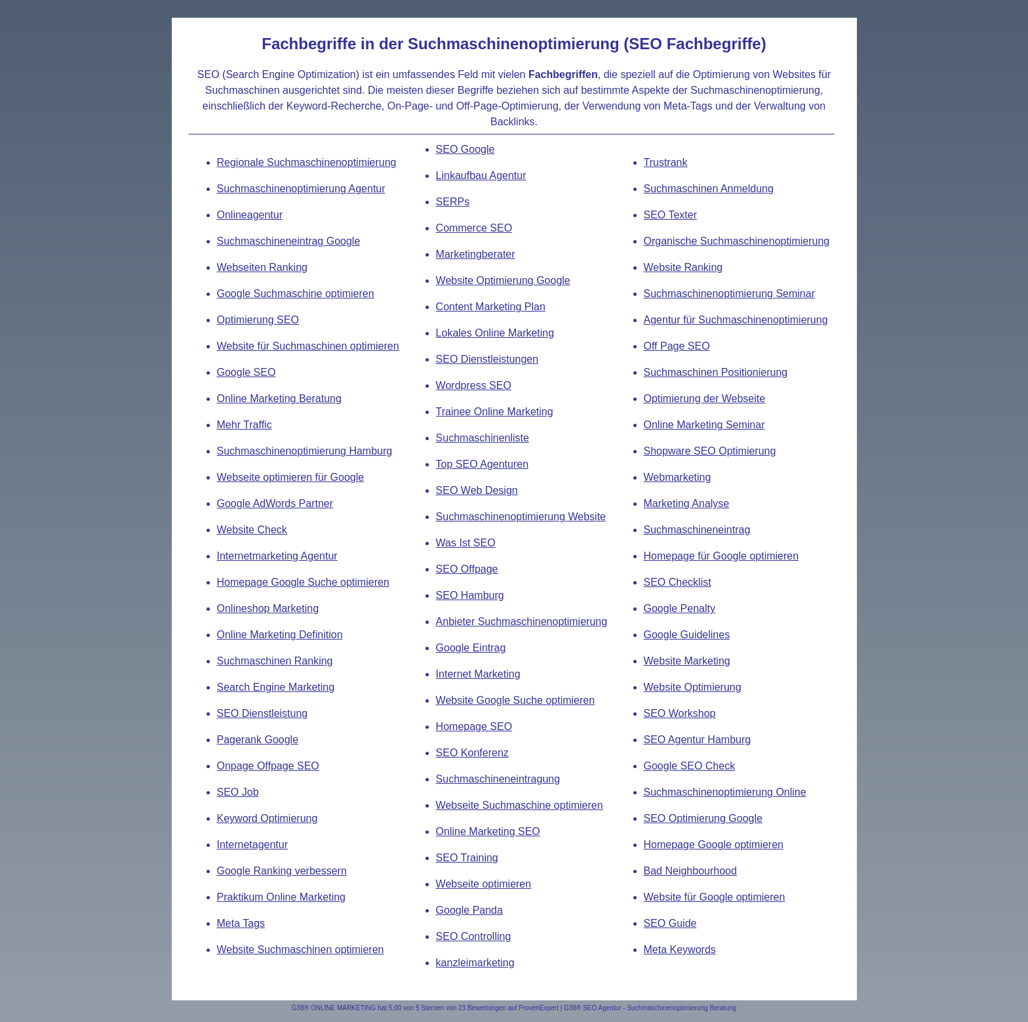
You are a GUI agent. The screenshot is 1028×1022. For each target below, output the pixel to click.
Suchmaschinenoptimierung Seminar (729, 293)
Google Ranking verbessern (282, 870)
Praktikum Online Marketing (281, 897)
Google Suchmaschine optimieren (295, 293)
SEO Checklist (677, 582)
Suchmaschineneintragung (498, 779)
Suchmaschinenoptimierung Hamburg (305, 451)
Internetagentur (252, 844)
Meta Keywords (680, 949)
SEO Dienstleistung (262, 713)
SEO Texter (671, 214)
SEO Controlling (473, 936)
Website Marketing (687, 660)
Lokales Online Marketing (495, 332)
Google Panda (469, 910)
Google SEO (246, 372)
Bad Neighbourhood (690, 870)
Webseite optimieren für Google (291, 477)
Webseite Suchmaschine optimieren (519, 805)
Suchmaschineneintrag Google (289, 241)
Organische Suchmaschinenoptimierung (737, 241)
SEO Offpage (467, 569)
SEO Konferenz (472, 752)
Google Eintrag (471, 647)
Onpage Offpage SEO (268, 765)
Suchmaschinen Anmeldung (709, 188)
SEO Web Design (477, 490)
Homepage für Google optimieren (721, 556)
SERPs (453, 201)
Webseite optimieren (484, 883)
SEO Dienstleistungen (487, 359)
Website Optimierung (692, 687)
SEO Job (238, 792)
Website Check (252, 529)
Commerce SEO (474, 228)
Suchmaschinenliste (482, 437)
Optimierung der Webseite (705, 398)
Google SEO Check (690, 765)
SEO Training (467, 857)
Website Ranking (683, 267)
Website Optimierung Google (503, 280)
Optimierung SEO (258, 319)
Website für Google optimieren (714, 897)
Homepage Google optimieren (713, 844)
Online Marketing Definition (280, 634)
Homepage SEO (474, 726)
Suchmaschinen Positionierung (716, 372)
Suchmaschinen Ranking (275, 660)
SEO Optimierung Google (703, 818)
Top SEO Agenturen (482, 464)
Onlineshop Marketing (268, 608)
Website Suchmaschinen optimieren (300, 949)
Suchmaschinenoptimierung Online (725, 792)
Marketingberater (475, 254)
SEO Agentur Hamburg (697, 739)
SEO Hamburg (470, 595)
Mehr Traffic (244, 424)
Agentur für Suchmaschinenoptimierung (736, 319)
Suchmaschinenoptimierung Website (521, 516)
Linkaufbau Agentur (481, 175)
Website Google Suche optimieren (515, 700)
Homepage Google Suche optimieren (303, 582)
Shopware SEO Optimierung (710, 451)
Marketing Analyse (687, 503)
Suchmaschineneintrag (697, 529)
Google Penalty (679, 608)
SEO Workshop (680, 713)
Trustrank (666, 162)
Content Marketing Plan (490, 306)
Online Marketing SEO (488, 831)
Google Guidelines (687, 634)
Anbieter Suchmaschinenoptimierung (521, 621)
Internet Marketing (478, 674)
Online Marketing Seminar (704, 424)
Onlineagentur (250, 214)
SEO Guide (670, 923)
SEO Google (465, 149)
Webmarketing (677, 477)
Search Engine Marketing (276, 687)
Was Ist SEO (466, 542)
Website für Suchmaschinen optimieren (308, 346)
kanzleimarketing (475, 962)
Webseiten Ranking (262, 267)
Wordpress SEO (473, 385)
